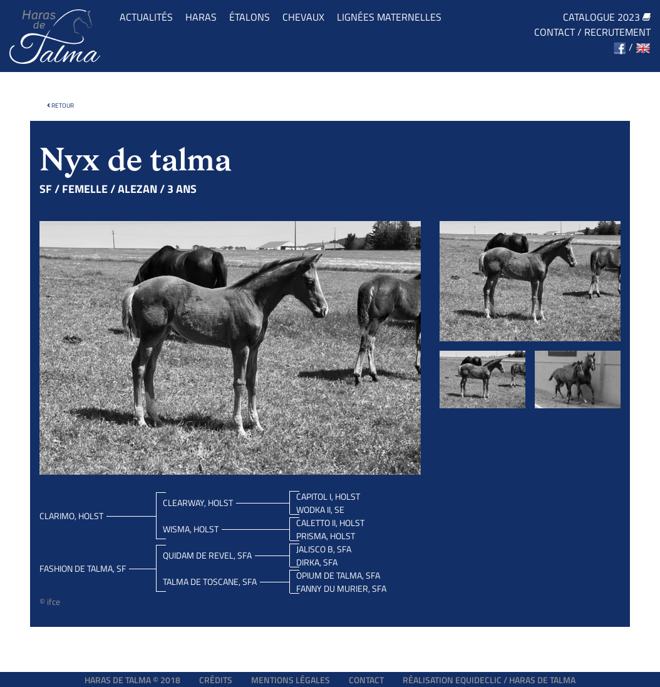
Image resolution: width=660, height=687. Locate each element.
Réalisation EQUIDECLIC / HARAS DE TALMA (489, 679)
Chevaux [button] (303, 16)
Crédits (215, 679)
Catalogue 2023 (607, 16)
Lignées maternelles (389, 16)
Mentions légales (290, 679)
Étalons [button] (249, 16)
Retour (60, 105)
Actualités (146, 16)
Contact (554, 31)
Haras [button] (201, 16)
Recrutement (617, 31)
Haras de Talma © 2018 (132, 679)
